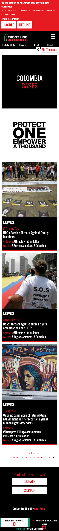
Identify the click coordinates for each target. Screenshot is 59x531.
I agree (9, 24)
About (36, 45)
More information (10, 19)
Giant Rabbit (40, 508)
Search (50, 45)
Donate (22, 45)
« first (32, 453)
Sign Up (29, 490)
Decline (24, 24)
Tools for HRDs (8, 45)
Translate (51, 49)
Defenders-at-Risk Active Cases (44, 522)
